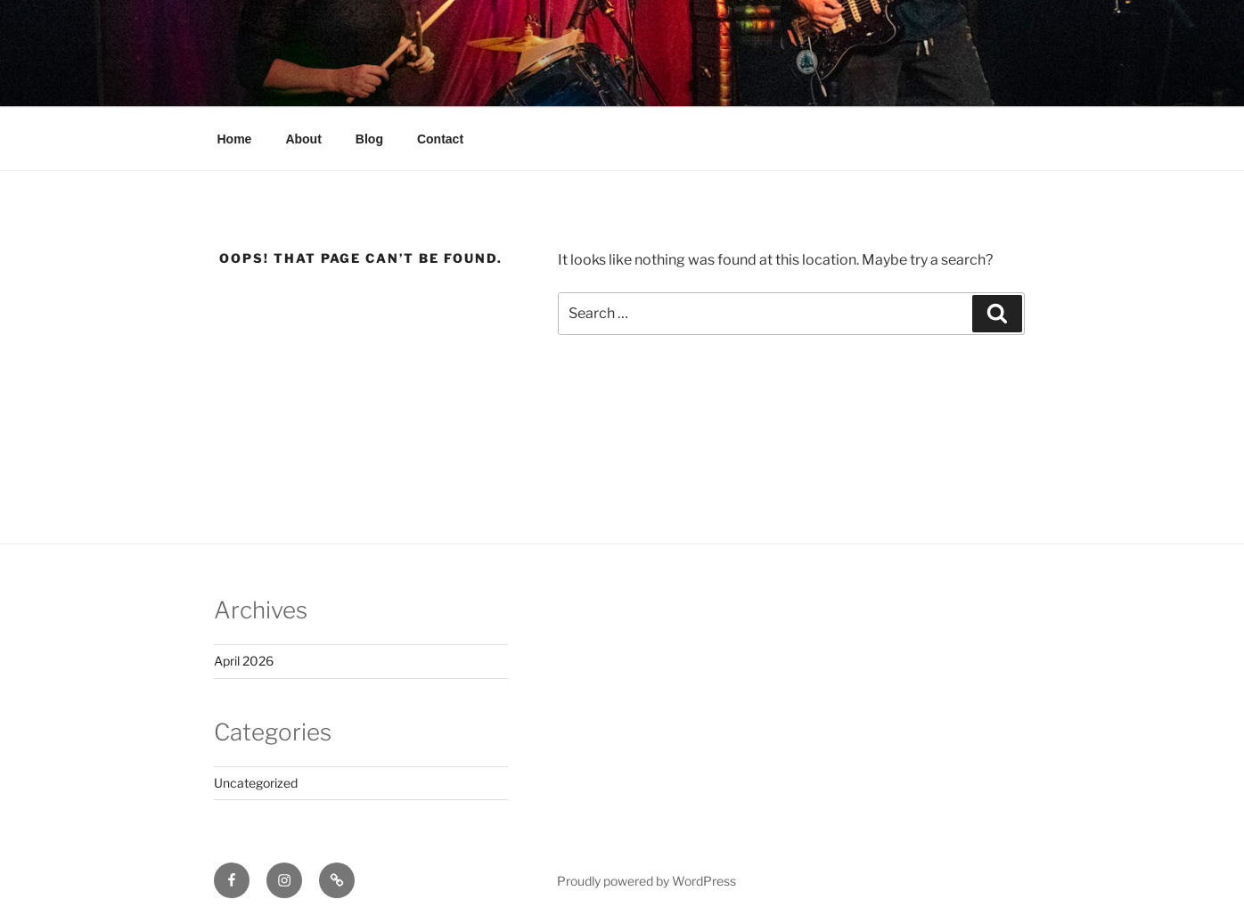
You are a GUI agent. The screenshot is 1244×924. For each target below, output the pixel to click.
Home (234, 139)
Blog (369, 139)
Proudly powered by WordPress (646, 880)
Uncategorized (256, 782)
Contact (440, 139)
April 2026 (244, 660)
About (303, 139)
